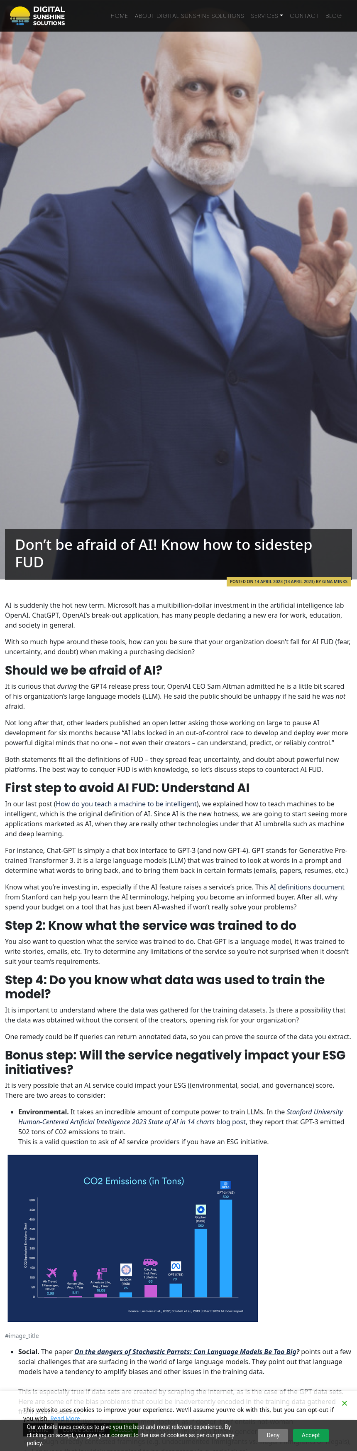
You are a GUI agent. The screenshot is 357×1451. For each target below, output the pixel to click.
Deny (273, 1435)
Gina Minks (334, 581)
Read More (65, 1418)
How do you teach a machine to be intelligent (126, 803)
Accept (311, 1435)
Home (119, 16)
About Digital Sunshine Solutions (190, 16)
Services (265, 16)
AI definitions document (307, 887)
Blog (333, 16)
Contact (304, 16)
